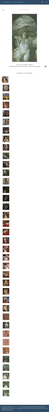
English (42, 2)
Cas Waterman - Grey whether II (13, 2)
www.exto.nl (17, 406)
